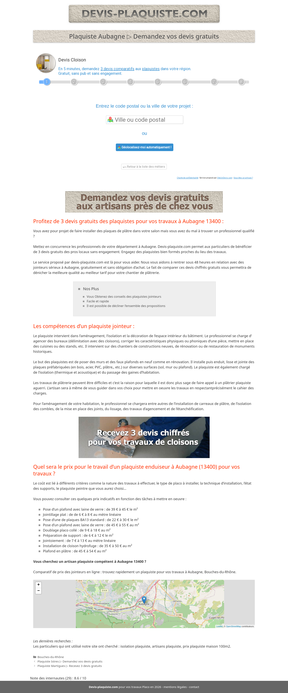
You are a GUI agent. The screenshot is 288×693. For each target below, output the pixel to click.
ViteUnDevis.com (224, 178)
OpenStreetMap (233, 626)
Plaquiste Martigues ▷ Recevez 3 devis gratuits (69, 666)
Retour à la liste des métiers (144, 166)
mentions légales (175, 687)
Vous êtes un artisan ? (243, 178)
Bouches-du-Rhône (50, 657)
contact (194, 687)
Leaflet (219, 626)
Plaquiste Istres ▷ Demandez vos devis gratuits (69, 661)
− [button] (38, 591)
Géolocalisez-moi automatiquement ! (144, 147)
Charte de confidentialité (187, 178)
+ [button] (38, 585)
